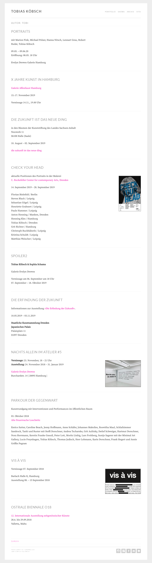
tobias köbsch (26, 11)
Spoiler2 (19, 256)
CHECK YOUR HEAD (27, 167)
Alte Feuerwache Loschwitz (25, 420)
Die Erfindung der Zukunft (37, 300)
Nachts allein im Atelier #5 (36, 352)
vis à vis (18, 460)
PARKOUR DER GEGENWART (34, 400)
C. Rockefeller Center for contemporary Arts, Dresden (39, 180)
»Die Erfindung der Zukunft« (60, 308)
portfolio (110, 12)
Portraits (20, 31)
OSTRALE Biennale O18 (31, 507)
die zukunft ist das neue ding (39, 119)
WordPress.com (29, 549)
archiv (130, 12)
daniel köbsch (24, 551)
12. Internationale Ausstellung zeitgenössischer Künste (40, 515)
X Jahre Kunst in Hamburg (35, 79)
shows (121, 12)
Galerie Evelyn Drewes (23, 371)
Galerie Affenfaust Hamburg (26, 88)
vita (138, 12)
